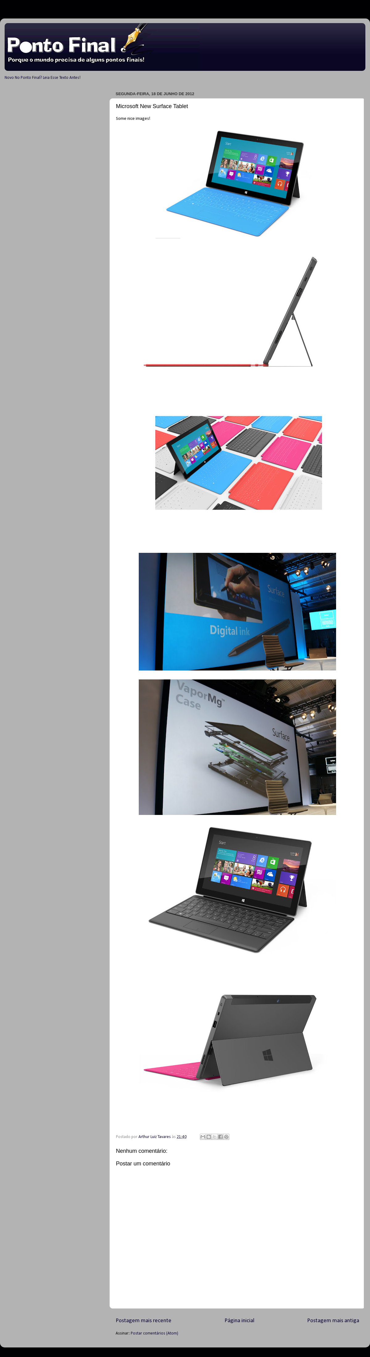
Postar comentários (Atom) (154, 1333)
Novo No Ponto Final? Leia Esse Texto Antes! (42, 78)
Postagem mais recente (143, 1321)
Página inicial (239, 1321)
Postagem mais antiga (333, 1321)
